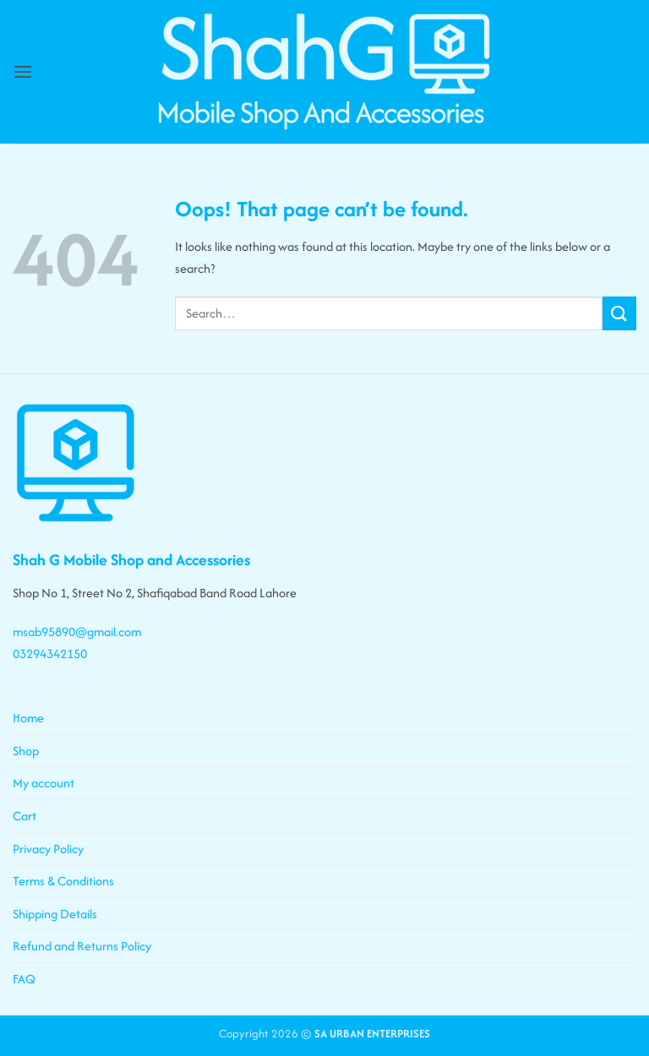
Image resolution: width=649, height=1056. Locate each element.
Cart (24, 816)
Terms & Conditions (63, 881)
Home (28, 718)
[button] (23, 71)
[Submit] (619, 313)
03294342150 (50, 653)
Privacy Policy (48, 848)
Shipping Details (55, 914)
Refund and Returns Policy (82, 946)
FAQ (24, 979)
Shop (26, 750)
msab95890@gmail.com (77, 631)
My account (43, 783)
